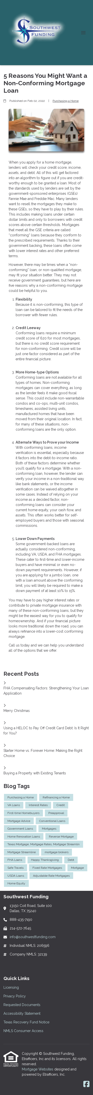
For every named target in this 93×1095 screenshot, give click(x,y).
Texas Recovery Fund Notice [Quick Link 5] (26, 1022)
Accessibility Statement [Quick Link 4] (21, 1013)
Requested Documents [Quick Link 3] (21, 1005)
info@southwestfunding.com (33, 937)
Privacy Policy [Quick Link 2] (14, 996)
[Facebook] (86, 1084)
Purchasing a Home (66, 101)
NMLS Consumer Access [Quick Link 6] (23, 1031)
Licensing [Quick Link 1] (11, 987)
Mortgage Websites (38, 1069)
